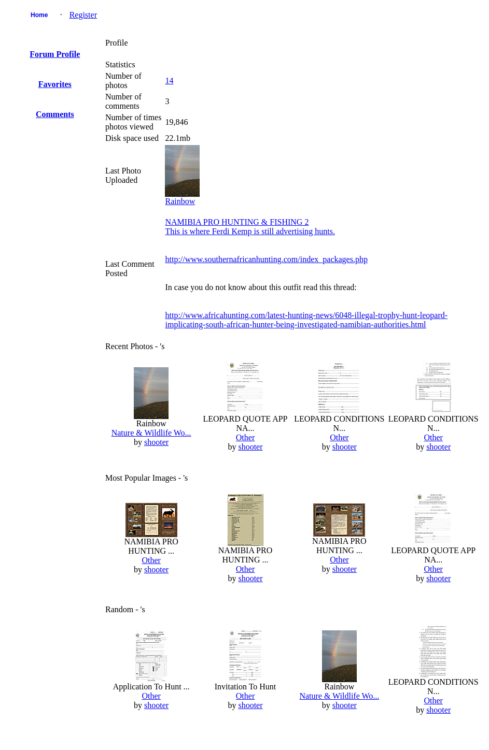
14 (169, 80)
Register (83, 14)
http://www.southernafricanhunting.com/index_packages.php (266, 259)
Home (39, 15)
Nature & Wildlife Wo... (151, 432)
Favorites (55, 84)
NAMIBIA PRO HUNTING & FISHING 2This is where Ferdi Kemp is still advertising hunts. (250, 227)
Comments (55, 114)
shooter (156, 442)
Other (245, 437)
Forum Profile (55, 54)
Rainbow (180, 201)
